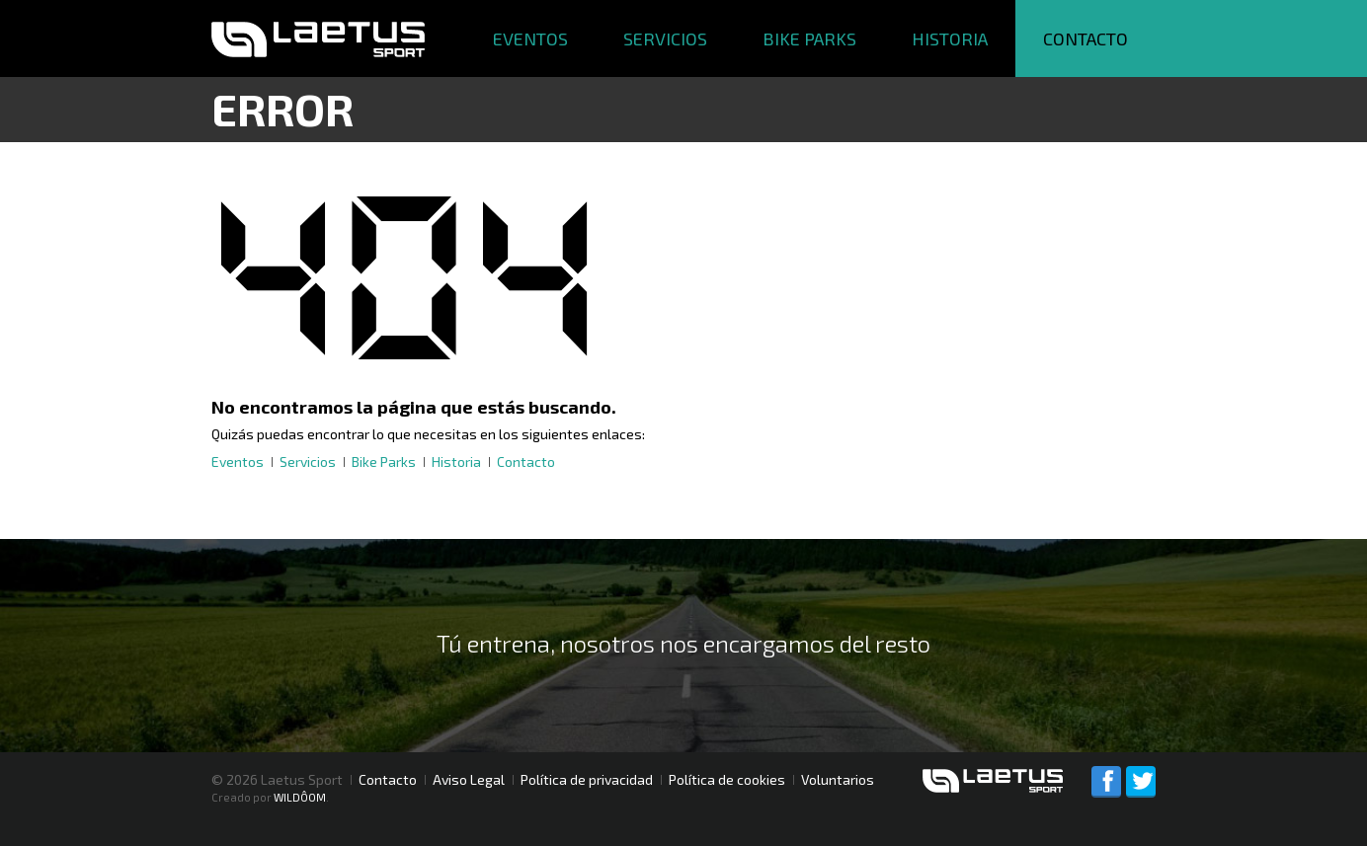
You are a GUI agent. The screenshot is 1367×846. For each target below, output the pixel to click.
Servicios (665, 38)
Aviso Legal (469, 779)
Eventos (530, 38)
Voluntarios (837, 779)
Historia (950, 38)
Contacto (1085, 38)
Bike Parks (809, 38)
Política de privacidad (587, 779)
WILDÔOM (300, 797)
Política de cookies (727, 779)
